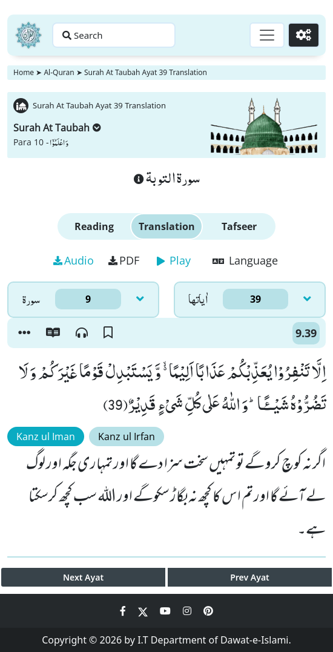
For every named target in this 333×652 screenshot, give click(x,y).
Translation (167, 226)
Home (23, 72)
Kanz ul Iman (45, 436)
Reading (94, 226)
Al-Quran (59, 72)
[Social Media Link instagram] (188, 610)
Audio (73, 260)
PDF (123, 260)
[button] (24, 333)
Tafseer (239, 226)
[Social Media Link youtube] (166, 610)
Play (174, 260)
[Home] (28, 35)
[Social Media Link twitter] (144, 610)
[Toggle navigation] (267, 35)
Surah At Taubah (57, 127)
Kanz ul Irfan (126, 436)
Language (245, 260)
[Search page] (113, 35)
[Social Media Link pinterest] (208, 610)
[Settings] (304, 35)
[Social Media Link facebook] (124, 610)
